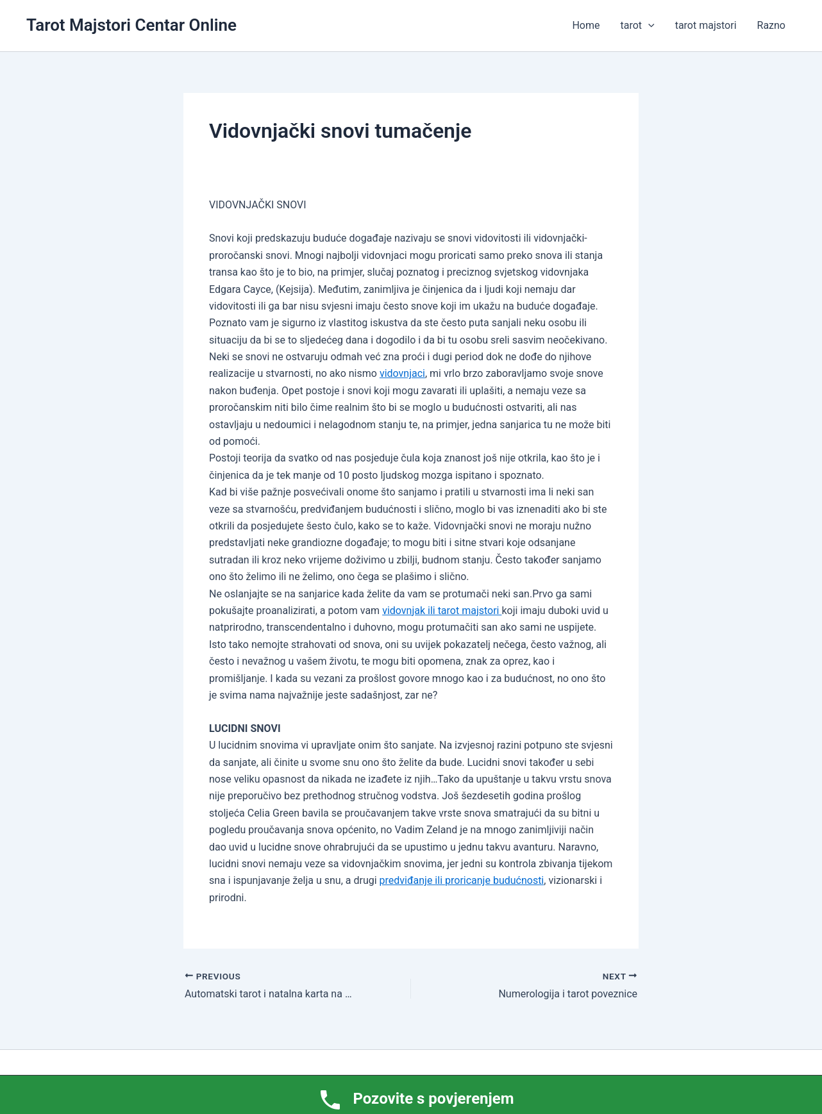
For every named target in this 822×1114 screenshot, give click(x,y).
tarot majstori (706, 25)
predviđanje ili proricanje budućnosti (462, 880)
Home (586, 25)
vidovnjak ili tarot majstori (441, 610)
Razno (771, 25)
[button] (648, 25)
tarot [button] (638, 25)
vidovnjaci (402, 373)
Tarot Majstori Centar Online (131, 25)
